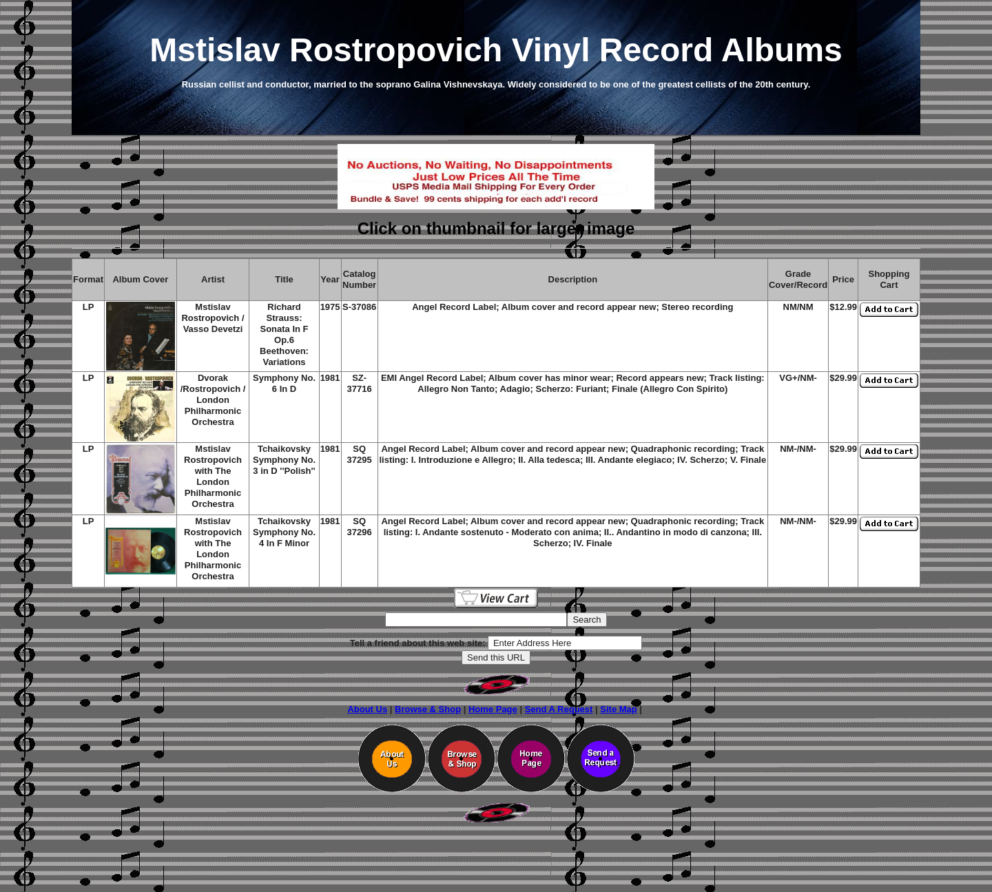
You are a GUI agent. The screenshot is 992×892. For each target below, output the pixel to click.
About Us (367, 709)
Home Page (492, 709)
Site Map (618, 709)
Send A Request (559, 709)
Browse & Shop (428, 709)
